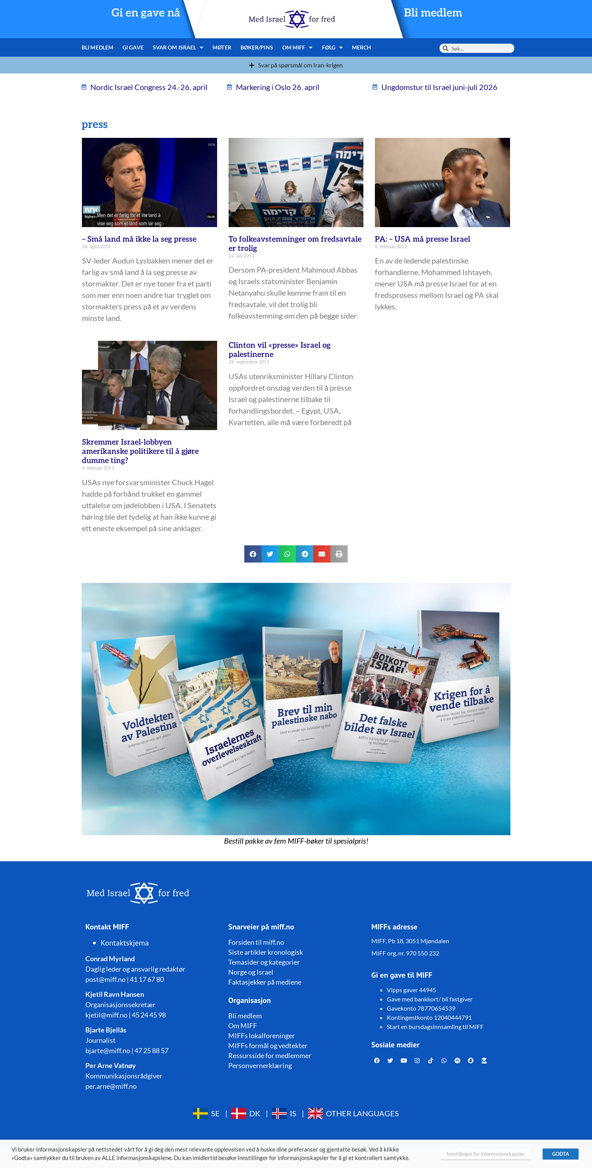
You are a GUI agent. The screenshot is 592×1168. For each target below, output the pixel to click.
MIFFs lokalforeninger (261, 1035)
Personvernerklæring (260, 1065)
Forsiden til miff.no (256, 942)
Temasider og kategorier (264, 962)
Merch (361, 47)
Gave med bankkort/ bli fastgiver (430, 999)
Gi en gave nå (145, 13)
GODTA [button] (560, 1154)
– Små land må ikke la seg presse (139, 239)
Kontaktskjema (125, 943)
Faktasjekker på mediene (264, 982)
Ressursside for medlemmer (269, 1055)
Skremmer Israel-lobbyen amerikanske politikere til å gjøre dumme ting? (140, 451)
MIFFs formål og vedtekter (267, 1045)
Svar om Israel (178, 47)
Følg (332, 47)
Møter (222, 47)
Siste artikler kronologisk (265, 952)
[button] (253, 554)
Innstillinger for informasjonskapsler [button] (486, 1154)
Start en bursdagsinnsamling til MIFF (435, 1026)
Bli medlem (433, 13)
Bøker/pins (256, 47)
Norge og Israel (250, 972)
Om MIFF (297, 47)
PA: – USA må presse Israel (422, 239)
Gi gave (133, 47)
